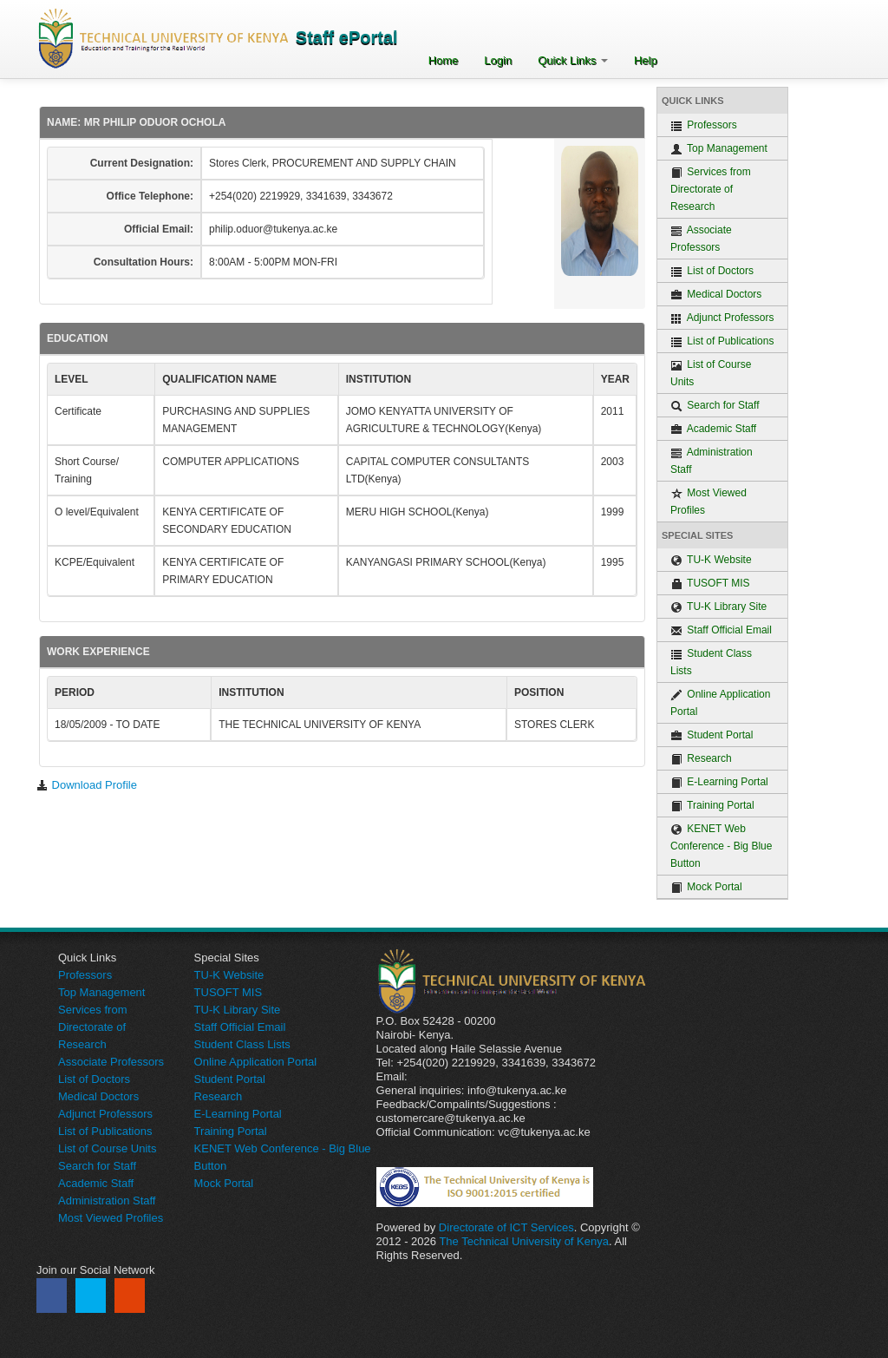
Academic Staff (713, 429)
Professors (703, 125)
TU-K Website (711, 560)
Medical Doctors (715, 294)
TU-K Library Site (718, 606)
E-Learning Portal (719, 782)
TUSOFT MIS (710, 583)
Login (498, 60)
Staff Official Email (721, 630)
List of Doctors (712, 271)
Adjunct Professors (722, 318)
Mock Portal (706, 887)
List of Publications (722, 341)
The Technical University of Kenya (524, 1241)
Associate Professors (701, 238)
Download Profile (86, 784)
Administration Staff (711, 461)
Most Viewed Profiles (708, 501)
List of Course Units (710, 373)
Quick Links (573, 60)
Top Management (718, 148)
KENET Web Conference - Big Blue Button (721, 846)
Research (701, 758)
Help (645, 60)
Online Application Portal (720, 703)
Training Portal (712, 805)
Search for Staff (715, 405)
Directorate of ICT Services (506, 1227)
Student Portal (711, 735)
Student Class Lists (711, 662)
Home (443, 60)
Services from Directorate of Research (710, 189)
